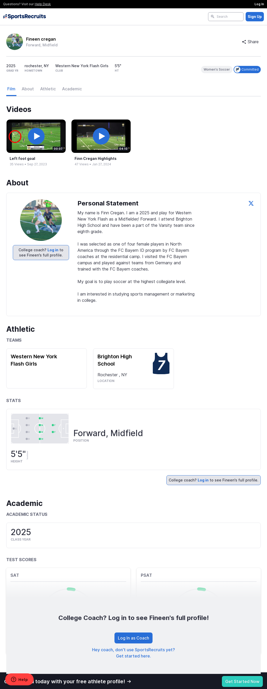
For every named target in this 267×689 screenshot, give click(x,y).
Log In (259, 4)
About (28, 88)
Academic (72, 88)
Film (11, 88)
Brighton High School (115, 360)
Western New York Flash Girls (34, 360)
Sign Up (255, 16)
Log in (52, 250)
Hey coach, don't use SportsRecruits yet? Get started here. (133, 653)
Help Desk (43, 4)
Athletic (48, 88)
